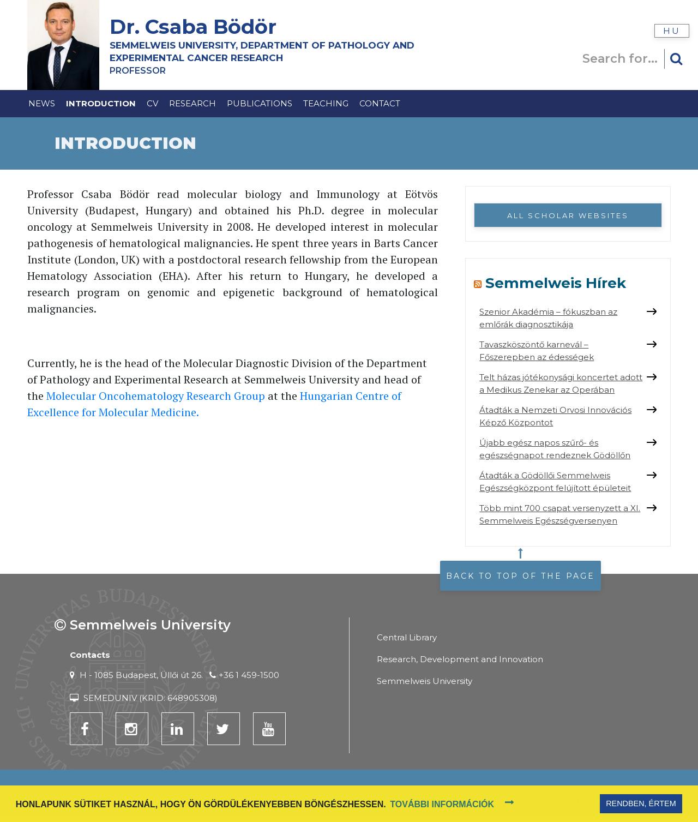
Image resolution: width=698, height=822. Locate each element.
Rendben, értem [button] (641, 803)
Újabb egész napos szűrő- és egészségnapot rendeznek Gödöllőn (554, 448)
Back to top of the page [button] (520, 576)
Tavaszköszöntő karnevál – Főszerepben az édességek (536, 350)
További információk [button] (442, 804)
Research (192, 103)
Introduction (101, 103)
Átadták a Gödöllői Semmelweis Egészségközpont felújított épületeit (555, 481)
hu (672, 31)
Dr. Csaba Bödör (196, 26)
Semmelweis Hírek (555, 283)
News (41, 103)
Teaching (325, 103)
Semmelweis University (424, 681)
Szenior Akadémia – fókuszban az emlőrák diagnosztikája (548, 318)
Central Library (407, 637)
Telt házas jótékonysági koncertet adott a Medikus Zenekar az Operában (560, 383)
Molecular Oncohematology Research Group (155, 395)
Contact (379, 103)
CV (152, 103)
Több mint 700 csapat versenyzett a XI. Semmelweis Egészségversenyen (559, 514)
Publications (259, 103)
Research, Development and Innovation (460, 659)
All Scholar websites (568, 215)
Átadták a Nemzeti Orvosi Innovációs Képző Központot (555, 416)
